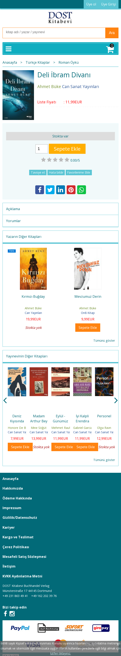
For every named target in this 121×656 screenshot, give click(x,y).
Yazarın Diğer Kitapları (23, 236)
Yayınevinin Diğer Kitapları (26, 356)
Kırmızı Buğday (33, 296)
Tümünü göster (104, 340)
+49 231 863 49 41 (15, 596)
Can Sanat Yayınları (21, 432)
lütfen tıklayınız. (60, 653)
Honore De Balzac (20, 428)
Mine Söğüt (39, 428)
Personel (104, 416)
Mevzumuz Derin (87, 296)
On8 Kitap (88, 313)
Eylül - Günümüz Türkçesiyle (61, 421)
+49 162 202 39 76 (44, 596)
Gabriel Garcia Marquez (89, 428)
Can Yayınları (33, 313)
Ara (111, 33)
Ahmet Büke (33, 308)
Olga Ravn (104, 428)
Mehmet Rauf (60, 428)
